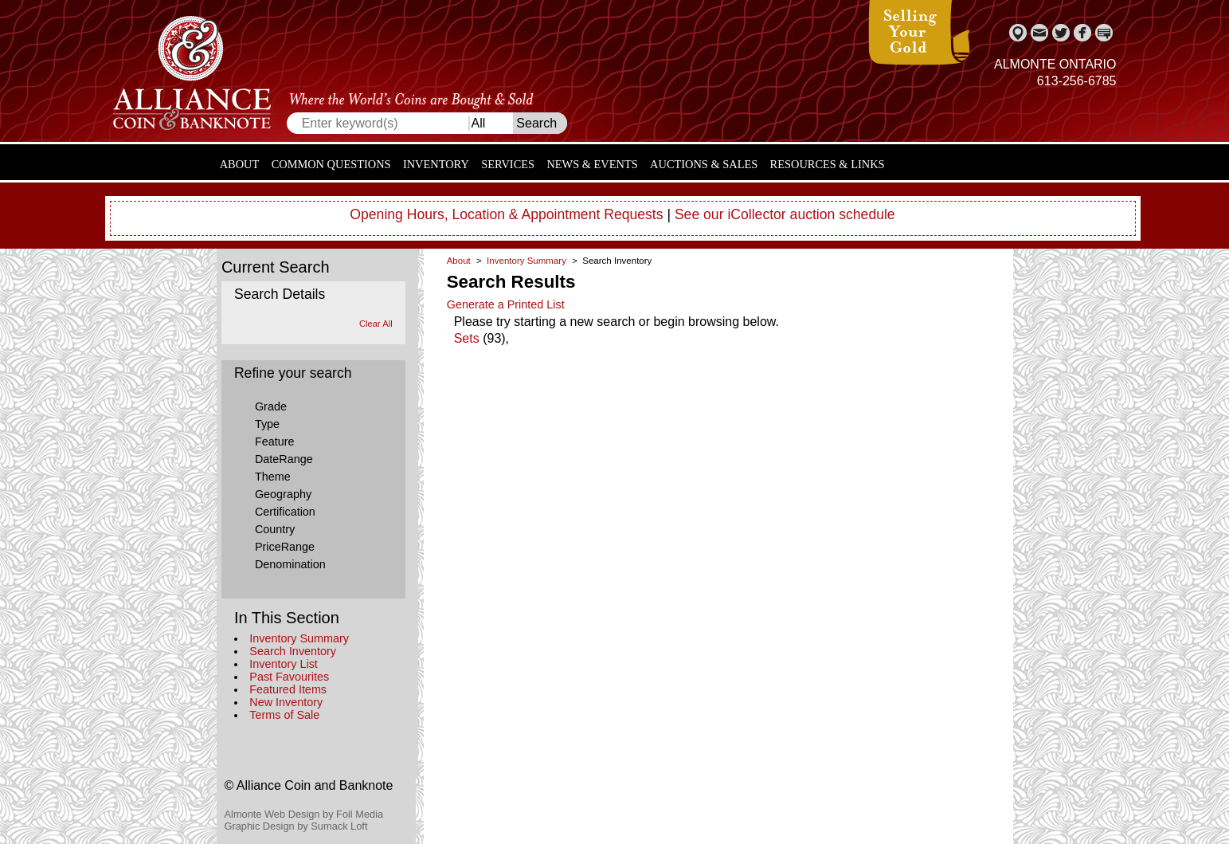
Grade (271, 406)
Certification (285, 511)
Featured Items (288, 689)
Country (275, 529)
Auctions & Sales (703, 164)
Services (507, 164)
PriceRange (285, 546)
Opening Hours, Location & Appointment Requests (506, 214)
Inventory (436, 164)
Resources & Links (827, 164)
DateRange (284, 459)
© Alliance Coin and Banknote (309, 785)
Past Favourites (289, 676)
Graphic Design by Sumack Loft (296, 826)
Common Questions (331, 164)
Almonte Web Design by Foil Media (304, 814)
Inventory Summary (299, 638)
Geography (283, 494)
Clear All (376, 323)
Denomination (290, 564)
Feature (275, 441)
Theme (273, 476)
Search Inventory (292, 651)
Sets (466, 338)
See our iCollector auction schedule (785, 214)
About (240, 164)
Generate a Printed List (506, 304)
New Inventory (286, 702)
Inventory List (283, 664)
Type (267, 424)
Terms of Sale (284, 715)
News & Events (591, 164)
